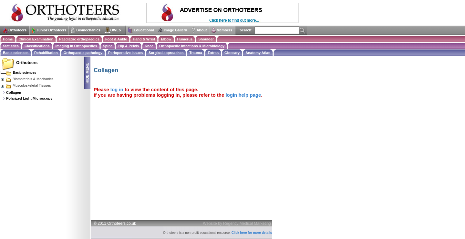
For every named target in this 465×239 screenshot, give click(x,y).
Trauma (195, 53)
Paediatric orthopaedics (79, 39)
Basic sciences (15, 53)
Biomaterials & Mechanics (27, 79)
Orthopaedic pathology (83, 53)
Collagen (13, 92)
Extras (213, 53)
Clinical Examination (36, 39)
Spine (108, 46)
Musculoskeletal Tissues (25, 85)
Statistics (11, 46)
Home (8, 39)
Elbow (166, 39)
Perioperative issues (125, 53)
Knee (149, 46)
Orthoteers (26, 62)
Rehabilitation (46, 53)
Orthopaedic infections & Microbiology (191, 46)
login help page (243, 95)
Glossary (232, 53)
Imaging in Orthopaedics (76, 46)
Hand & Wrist (144, 39)
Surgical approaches (166, 53)
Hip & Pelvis (128, 46)
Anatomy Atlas (257, 53)
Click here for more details (252, 232)
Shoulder (206, 39)
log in (116, 89)
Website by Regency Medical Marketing (237, 223)
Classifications (37, 46)
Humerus (185, 39)
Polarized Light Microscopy (29, 98)
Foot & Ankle (116, 39)
